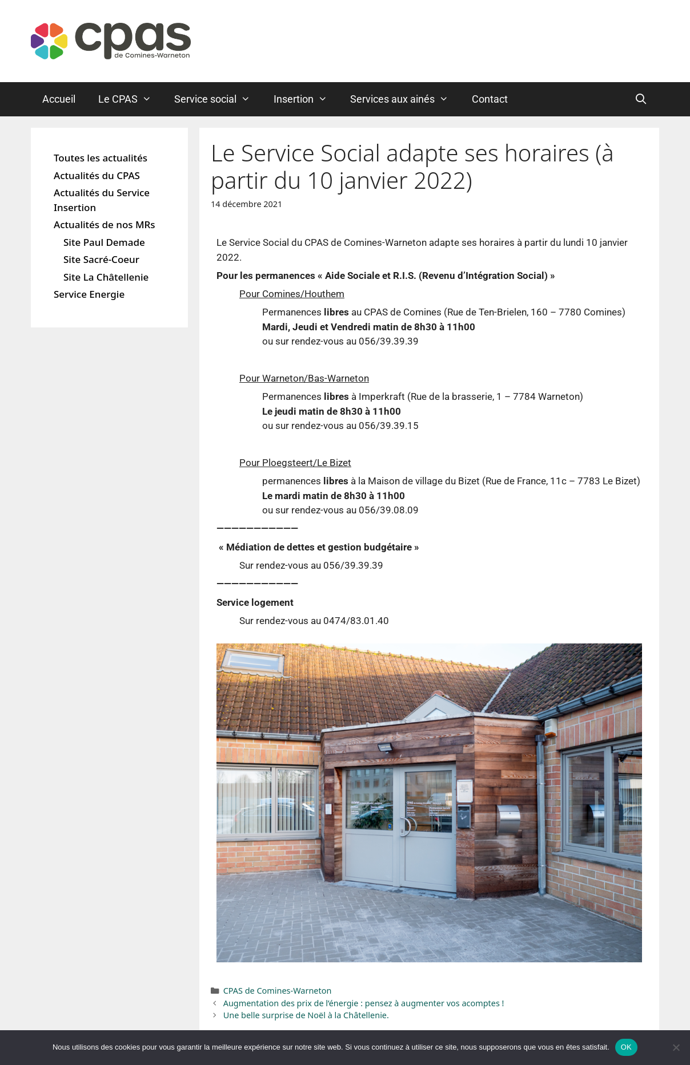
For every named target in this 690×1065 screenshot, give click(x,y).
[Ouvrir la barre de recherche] (641, 99)
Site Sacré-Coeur (101, 259)
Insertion (306, 99)
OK (626, 1047)
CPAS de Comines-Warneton (277, 990)
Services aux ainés (405, 99)
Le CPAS (130, 99)
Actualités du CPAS (97, 175)
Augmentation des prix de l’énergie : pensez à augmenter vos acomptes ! (363, 1003)
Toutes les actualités (100, 157)
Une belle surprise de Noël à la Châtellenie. (306, 1015)
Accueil (58, 99)
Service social (218, 99)
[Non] (675, 1047)
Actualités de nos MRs (104, 224)
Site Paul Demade (104, 242)
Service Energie (89, 294)
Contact (490, 99)
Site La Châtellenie (106, 277)
